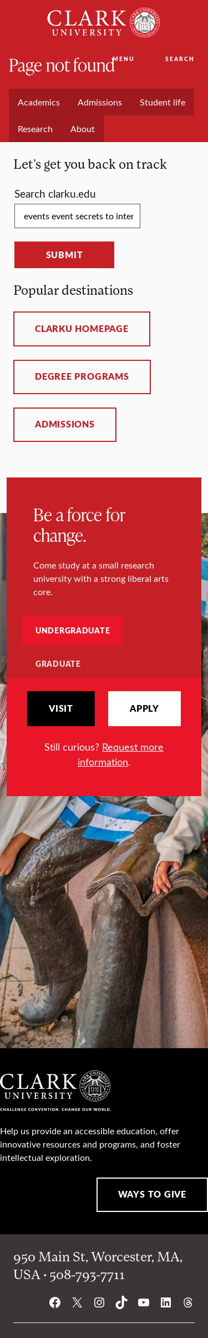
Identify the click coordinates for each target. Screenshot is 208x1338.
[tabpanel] (104, 730)
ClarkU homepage (82, 329)
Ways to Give (152, 1194)
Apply (144, 708)
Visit (61, 708)
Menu (123, 59)
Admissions (65, 424)
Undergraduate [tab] (72, 630)
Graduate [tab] (58, 663)
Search (180, 59)
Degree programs (82, 376)
